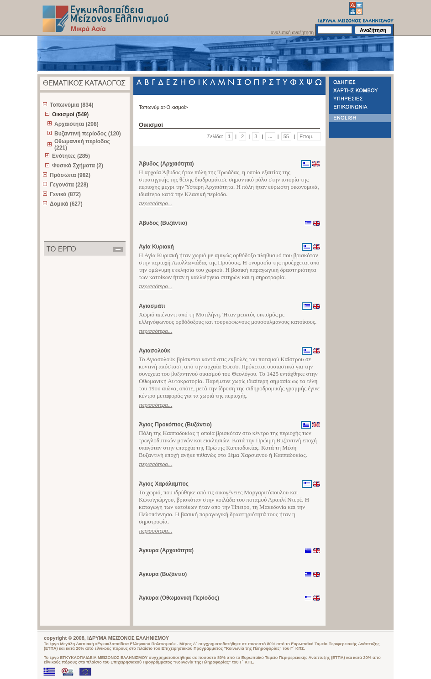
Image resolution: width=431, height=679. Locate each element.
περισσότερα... (155, 203)
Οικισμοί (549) (70, 114)
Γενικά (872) (65, 194)
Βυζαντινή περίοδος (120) (87, 133)
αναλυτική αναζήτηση (292, 32)
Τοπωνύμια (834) (71, 105)
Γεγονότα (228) (69, 184)
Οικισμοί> (177, 107)
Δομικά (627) (66, 204)
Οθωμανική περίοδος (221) (82, 144)
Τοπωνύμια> (153, 107)
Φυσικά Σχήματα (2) (77, 165)
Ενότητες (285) (71, 156)
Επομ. (306, 136)
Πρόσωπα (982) (70, 175)
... (270, 136)
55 (286, 136)
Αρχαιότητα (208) (76, 124)
